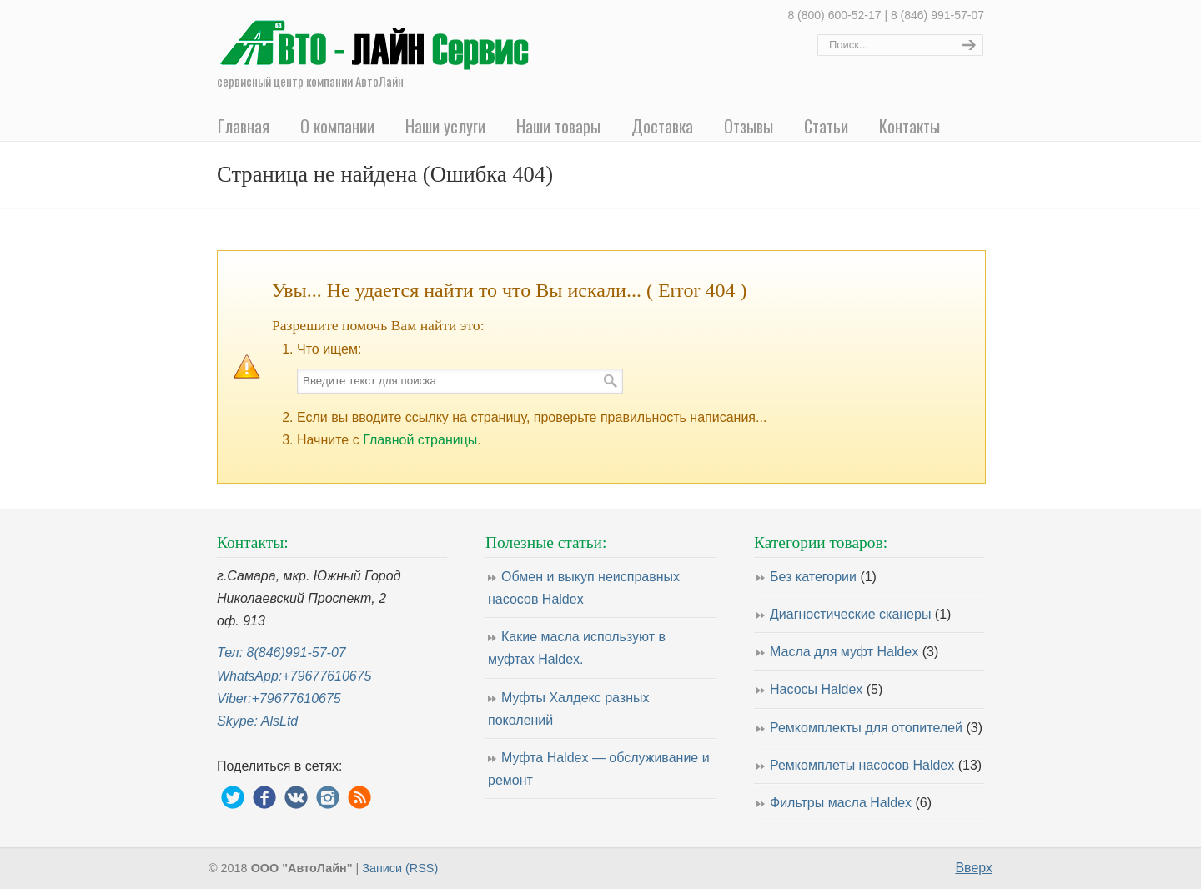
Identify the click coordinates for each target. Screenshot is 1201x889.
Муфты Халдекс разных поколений (568, 709)
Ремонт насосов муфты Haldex (379, 38)
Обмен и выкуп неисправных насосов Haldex (584, 588)
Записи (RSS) (400, 868)
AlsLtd (279, 721)
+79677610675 (326, 676)
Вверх (973, 868)
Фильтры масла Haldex (851, 802)
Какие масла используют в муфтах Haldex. (577, 648)
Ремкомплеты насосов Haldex (876, 765)
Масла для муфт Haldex (854, 651)
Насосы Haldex (826, 689)
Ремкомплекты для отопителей (876, 727)
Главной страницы (420, 440)
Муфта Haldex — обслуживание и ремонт (599, 769)
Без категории (823, 576)
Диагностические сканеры (860, 614)
